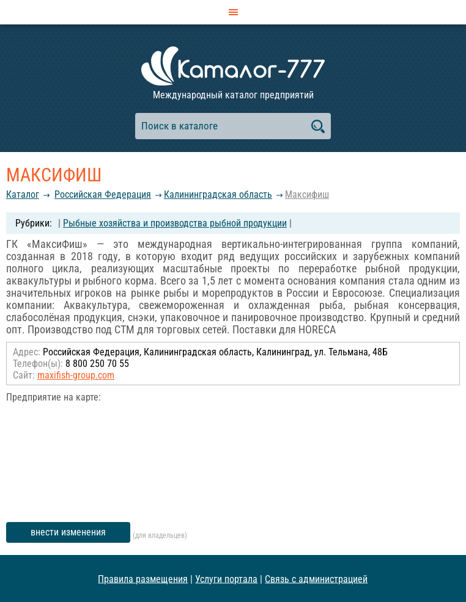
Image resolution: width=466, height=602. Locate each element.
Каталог (22, 194)
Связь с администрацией (316, 578)
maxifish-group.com (75, 375)
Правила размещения (143, 578)
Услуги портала (226, 578)
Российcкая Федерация (102, 194)
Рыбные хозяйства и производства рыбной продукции (175, 223)
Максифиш (307, 194)
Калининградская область (218, 194)
